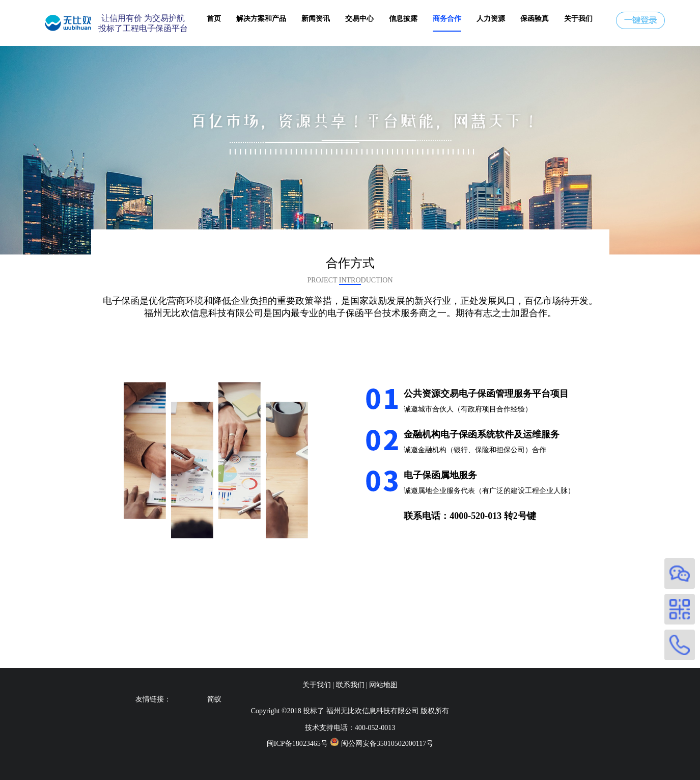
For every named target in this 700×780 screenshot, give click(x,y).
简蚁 (214, 699)
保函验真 (534, 18)
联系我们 (350, 685)
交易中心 (359, 18)
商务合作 (447, 18)
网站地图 (383, 685)
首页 (214, 18)
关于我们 (578, 18)
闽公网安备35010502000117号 (387, 743)
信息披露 (403, 18)
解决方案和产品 (261, 18)
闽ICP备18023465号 (297, 743)
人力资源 (491, 18)
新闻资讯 (315, 18)
